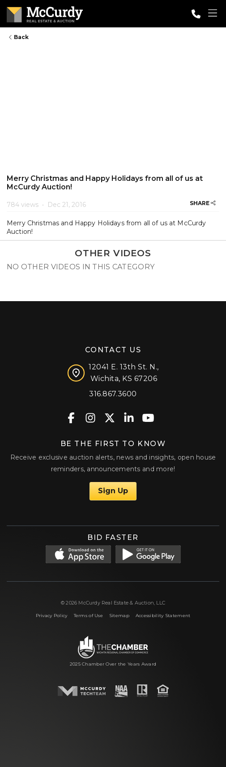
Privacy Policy (52, 615)
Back (19, 37)
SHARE (203, 203)
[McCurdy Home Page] (45, 13)
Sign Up (113, 490)
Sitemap (119, 615)
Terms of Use (88, 615)
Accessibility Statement (163, 615)
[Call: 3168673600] (196, 14)
